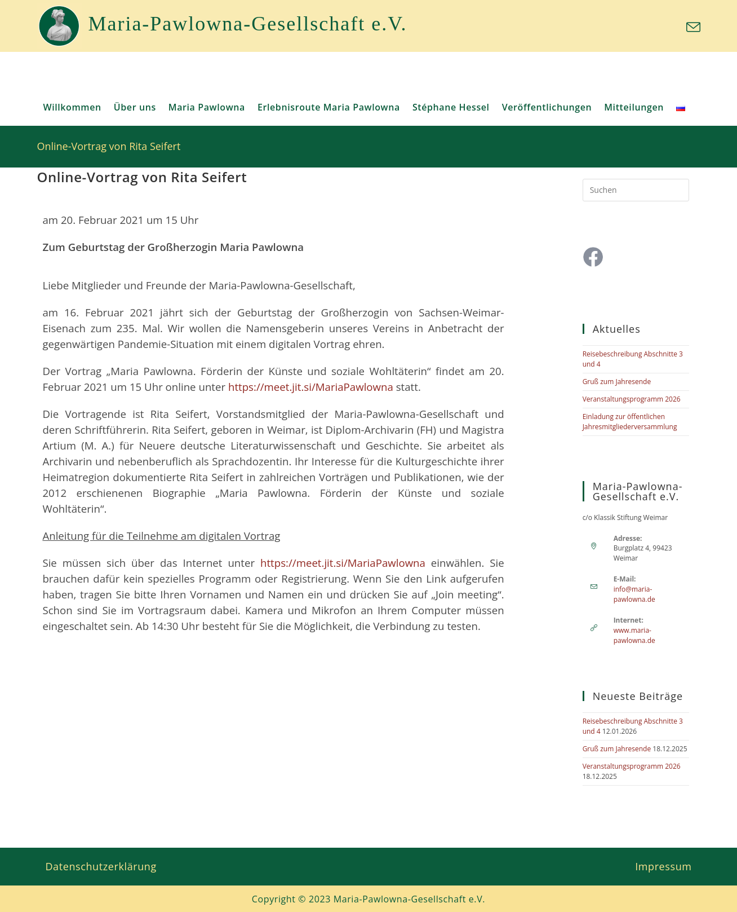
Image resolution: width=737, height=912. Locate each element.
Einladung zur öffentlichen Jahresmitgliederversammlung (630, 421)
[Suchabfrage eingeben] (636, 190)
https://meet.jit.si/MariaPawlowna (310, 387)
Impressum (663, 866)
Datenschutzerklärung (100, 866)
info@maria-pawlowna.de (634, 594)
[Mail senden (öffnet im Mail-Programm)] (691, 27)
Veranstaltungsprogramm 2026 (632, 399)
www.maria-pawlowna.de (634, 635)
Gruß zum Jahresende (617, 381)
